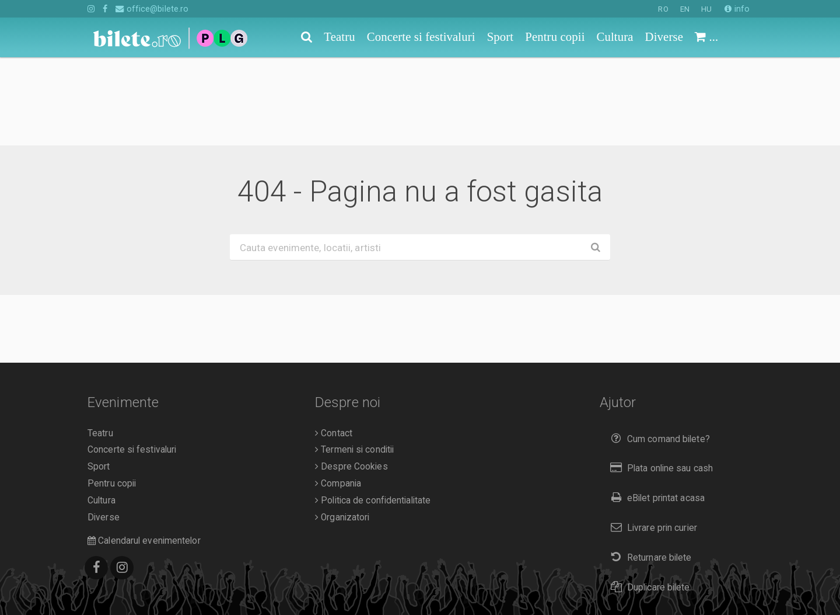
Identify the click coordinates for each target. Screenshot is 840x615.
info (737, 8)
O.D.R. (141, 584)
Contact (333, 345)
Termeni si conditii (354, 361)
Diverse (104, 429)
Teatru (100, 345)
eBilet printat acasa (655, 409)
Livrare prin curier (651, 439)
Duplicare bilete (648, 499)
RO (663, 9)
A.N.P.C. (105, 584)
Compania (338, 395)
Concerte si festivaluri (132, 361)
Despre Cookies (351, 378)
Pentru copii (112, 395)
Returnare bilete (649, 469)
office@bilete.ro (152, 8)
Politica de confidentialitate (372, 412)
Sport (99, 378)
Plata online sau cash (659, 379)
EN (685, 9)
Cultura (102, 412)
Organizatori (342, 429)
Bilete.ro (167, 567)
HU (706, 9)
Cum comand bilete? (658, 350)
